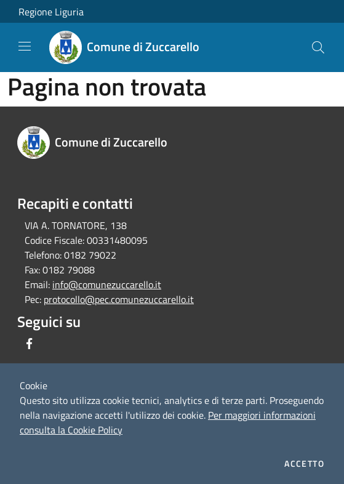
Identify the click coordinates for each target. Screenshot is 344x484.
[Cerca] (318, 47)
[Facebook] (29, 343)
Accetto (304, 463)
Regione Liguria (51, 11)
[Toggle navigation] (24, 46)
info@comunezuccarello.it (106, 284)
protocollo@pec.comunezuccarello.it (119, 299)
